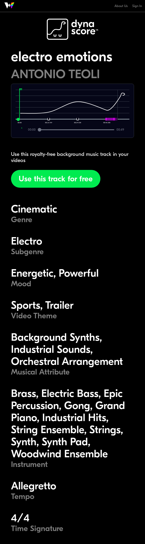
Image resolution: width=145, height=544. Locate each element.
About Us (121, 6)
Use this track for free (56, 178)
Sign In (137, 6)
